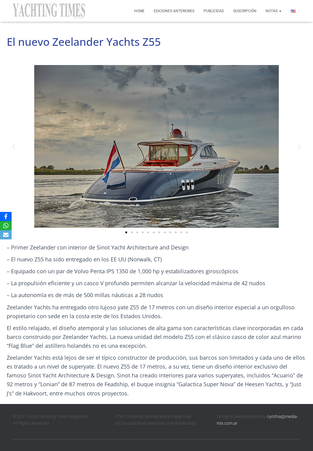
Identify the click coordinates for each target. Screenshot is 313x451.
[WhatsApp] (6, 225)
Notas (274, 11)
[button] (13, 146)
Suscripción (244, 11)
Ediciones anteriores (174, 11)
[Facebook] (6, 216)
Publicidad (214, 11)
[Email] (6, 234)
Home (139, 11)
